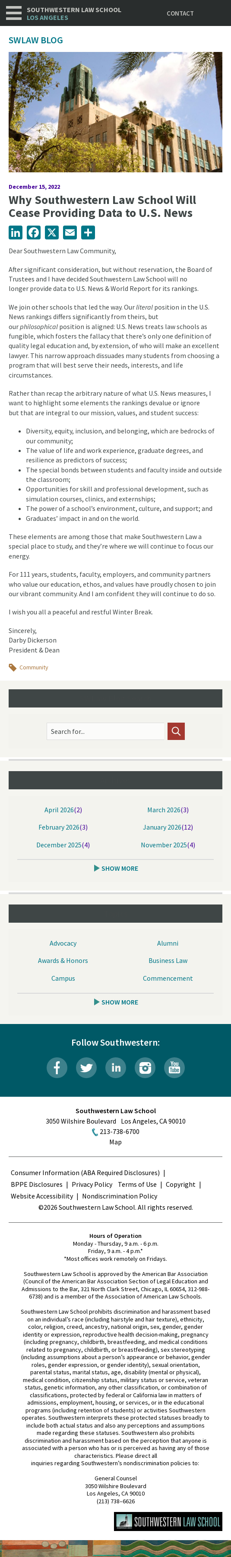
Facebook (57, 1067)
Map (115, 1141)
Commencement (168, 978)
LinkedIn (115, 1067)
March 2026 (163, 809)
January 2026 (162, 827)
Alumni (167, 943)
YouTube (174, 1067)
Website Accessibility (42, 1196)
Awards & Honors (63, 960)
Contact (180, 13)
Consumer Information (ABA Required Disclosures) (85, 1172)
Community (33, 667)
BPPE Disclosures (37, 1184)
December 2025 (59, 844)
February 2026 (58, 827)
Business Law (168, 960)
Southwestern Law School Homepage (168, 1521)
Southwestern (74, 13)
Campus (63, 978)
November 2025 (164, 844)
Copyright (181, 1184)
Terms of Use (137, 1184)
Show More (119, 868)
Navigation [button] (14, 13)
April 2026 (59, 809)
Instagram (145, 1067)
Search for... (68, 731)
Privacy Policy (92, 1184)
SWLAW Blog (36, 40)
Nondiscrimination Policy (119, 1196)
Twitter (86, 1067)
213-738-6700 (119, 1131)
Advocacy (63, 943)
